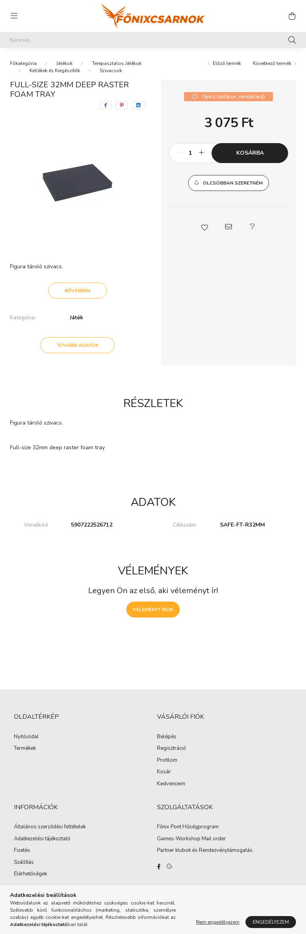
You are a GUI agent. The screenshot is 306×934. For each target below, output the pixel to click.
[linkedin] (138, 105)
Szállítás (24, 862)
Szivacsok (111, 70)
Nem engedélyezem (217, 922)
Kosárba (250, 153)
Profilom (167, 760)
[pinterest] (122, 105)
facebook (159, 867)
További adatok (77, 345)
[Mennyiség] (190, 153)
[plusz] (201, 153)
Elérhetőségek (30, 874)
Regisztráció (171, 748)
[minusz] (179, 153)
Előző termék (227, 63)
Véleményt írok (153, 609)
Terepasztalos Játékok (116, 63)
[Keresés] (153, 40)
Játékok (64, 63)
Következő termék (272, 63)
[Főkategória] (23, 63)
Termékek (25, 748)
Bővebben (77, 290)
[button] (228, 183)
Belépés (167, 737)
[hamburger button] (14, 16)
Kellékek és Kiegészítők (54, 70)
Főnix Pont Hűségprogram (188, 827)
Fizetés (22, 850)
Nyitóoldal (26, 737)
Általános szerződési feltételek (50, 827)
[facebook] (106, 105)
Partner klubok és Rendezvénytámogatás (205, 850)
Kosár (164, 772)
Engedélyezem (271, 922)
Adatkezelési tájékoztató (42, 839)
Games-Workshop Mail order (191, 839)
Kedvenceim (171, 784)
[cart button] (292, 16)
